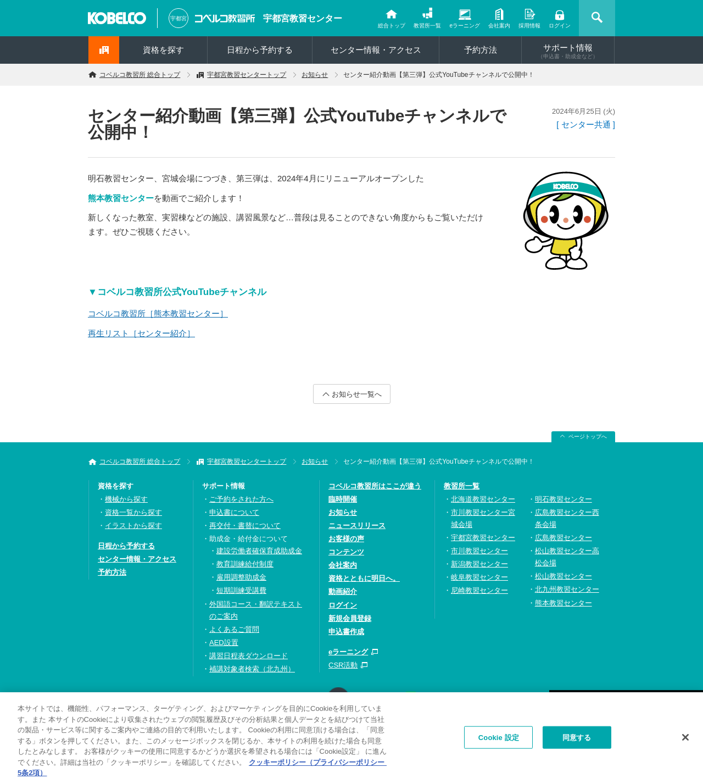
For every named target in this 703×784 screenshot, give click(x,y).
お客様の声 (346, 539)
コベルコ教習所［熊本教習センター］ (158, 313)
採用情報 (529, 26)
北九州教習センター (567, 589)
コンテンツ (346, 552)
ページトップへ (587, 436)
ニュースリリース (357, 525)
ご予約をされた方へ (241, 499)
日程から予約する (260, 49)
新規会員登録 (349, 618)
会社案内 (499, 26)
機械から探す (126, 499)
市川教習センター (479, 551)
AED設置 (223, 642)
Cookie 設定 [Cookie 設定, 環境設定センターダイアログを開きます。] (498, 739)
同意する (577, 739)
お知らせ (315, 75)
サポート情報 (568, 51)
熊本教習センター (563, 603)
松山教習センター (563, 576)
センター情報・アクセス (376, 49)
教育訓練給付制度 (245, 564)
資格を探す (163, 49)
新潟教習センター (479, 564)
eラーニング (464, 26)
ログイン (560, 26)
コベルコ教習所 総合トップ (139, 75)
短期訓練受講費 (241, 590)
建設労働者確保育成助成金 (259, 551)
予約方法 (480, 49)
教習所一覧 (427, 26)
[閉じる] (685, 739)
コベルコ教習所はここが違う (374, 486)
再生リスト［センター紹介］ (141, 333)
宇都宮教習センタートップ (246, 75)
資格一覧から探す (133, 512)
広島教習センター (563, 537)
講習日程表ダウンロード (248, 656)
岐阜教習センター (479, 577)
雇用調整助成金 (241, 577)
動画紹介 (342, 591)
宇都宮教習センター (302, 18)
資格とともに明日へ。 (364, 578)
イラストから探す (133, 525)
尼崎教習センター (479, 590)
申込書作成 (346, 631)
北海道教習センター (483, 499)
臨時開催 (342, 499)
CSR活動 (343, 665)
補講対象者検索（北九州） (252, 669)
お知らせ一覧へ (357, 394)
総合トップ (391, 26)
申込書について (234, 512)
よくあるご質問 (234, 629)
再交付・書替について (245, 525)
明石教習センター (563, 499)
